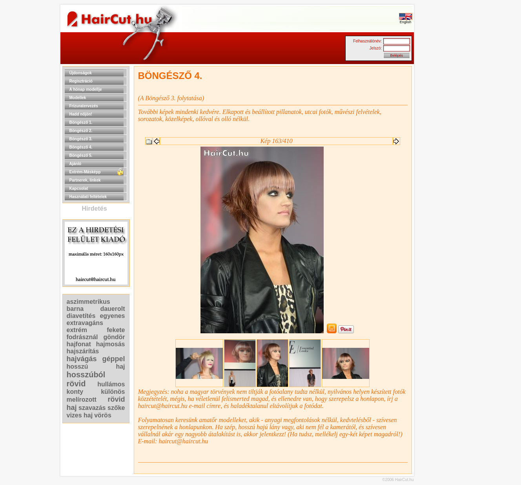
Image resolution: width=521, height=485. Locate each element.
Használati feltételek (88, 197)
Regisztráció (81, 81)
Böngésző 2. (81, 131)
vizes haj (80, 415)
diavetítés (81, 315)
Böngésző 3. (81, 139)
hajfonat (79, 344)
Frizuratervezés (83, 106)
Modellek (77, 98)
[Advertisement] (439, 184)
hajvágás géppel (96, 359)
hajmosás (110, 344)
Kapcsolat (78, 188)
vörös (102, 415)
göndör (114, 337)
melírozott (82, 399)
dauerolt (112, 308)
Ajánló (75, 164)
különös (113, 391)
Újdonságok (80, 73)
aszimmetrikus (88, 301)
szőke (116, 407)
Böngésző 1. (81, 122)
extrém (77, 330)
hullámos (111, 384)
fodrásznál (82, 337)
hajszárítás (83, 351)
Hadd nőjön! (80, 114)
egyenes (112, 315)
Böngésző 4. (81, 147)
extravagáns (85, 323)
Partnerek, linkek (85, 180)
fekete (116, 330)
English (405, 20)
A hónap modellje (85, 89)
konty (75, 391)
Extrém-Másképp (85, 172)
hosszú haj (96, 366)
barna (75, 308)
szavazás (92, 407)
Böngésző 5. (81, 155)
